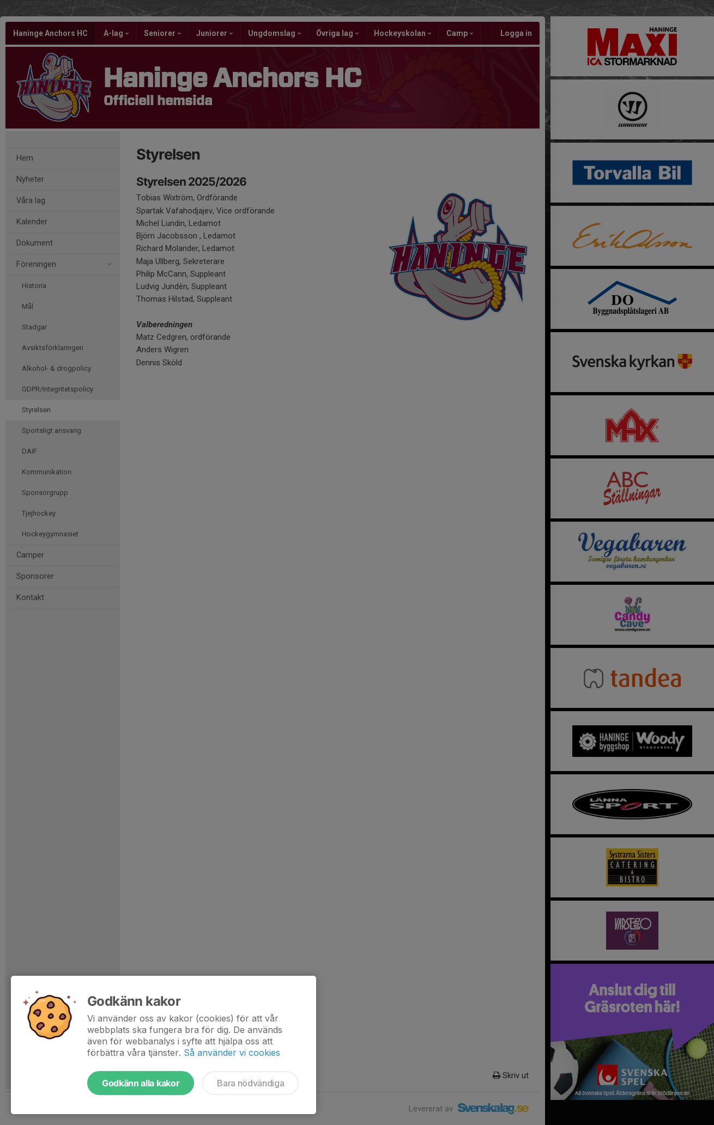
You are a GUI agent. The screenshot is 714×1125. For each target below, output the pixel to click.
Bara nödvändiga (250, 1083)
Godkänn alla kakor (140, 1083)
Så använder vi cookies (232, 1052)
